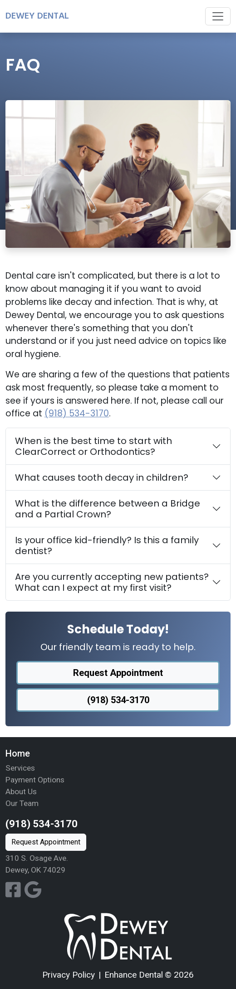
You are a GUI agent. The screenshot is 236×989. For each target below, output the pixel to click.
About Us (21, 791)
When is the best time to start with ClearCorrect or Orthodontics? (93, 446)
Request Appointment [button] (118, 672)
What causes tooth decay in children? (101, 477)
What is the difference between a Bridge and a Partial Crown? (107, 509)
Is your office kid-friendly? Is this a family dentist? (107, 545)
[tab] (118, 446)
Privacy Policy (68, 975)
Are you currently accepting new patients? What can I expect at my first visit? (112, 582)
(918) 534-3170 (76, 413)
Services (20, 767)
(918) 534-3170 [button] (118, 700)
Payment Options (34, 779)
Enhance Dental (133, 975)
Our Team (22, 803)
